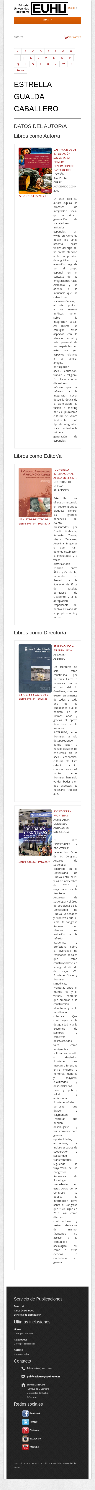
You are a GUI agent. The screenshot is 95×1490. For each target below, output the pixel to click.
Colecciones (20, 1339)
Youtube (30, 1446)
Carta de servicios (24, 1310)
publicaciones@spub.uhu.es (43, 1376)
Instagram (31, 1438)
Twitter (29, 1421)
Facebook (31, 1413)
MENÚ (47, 20)
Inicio (71, 8)
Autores (18, 1349)
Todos (20, 70)
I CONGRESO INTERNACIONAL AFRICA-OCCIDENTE (65, 474)
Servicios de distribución (27, 1314)
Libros (17, 1329)
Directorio (19, 1306)
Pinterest (31, 1430)
